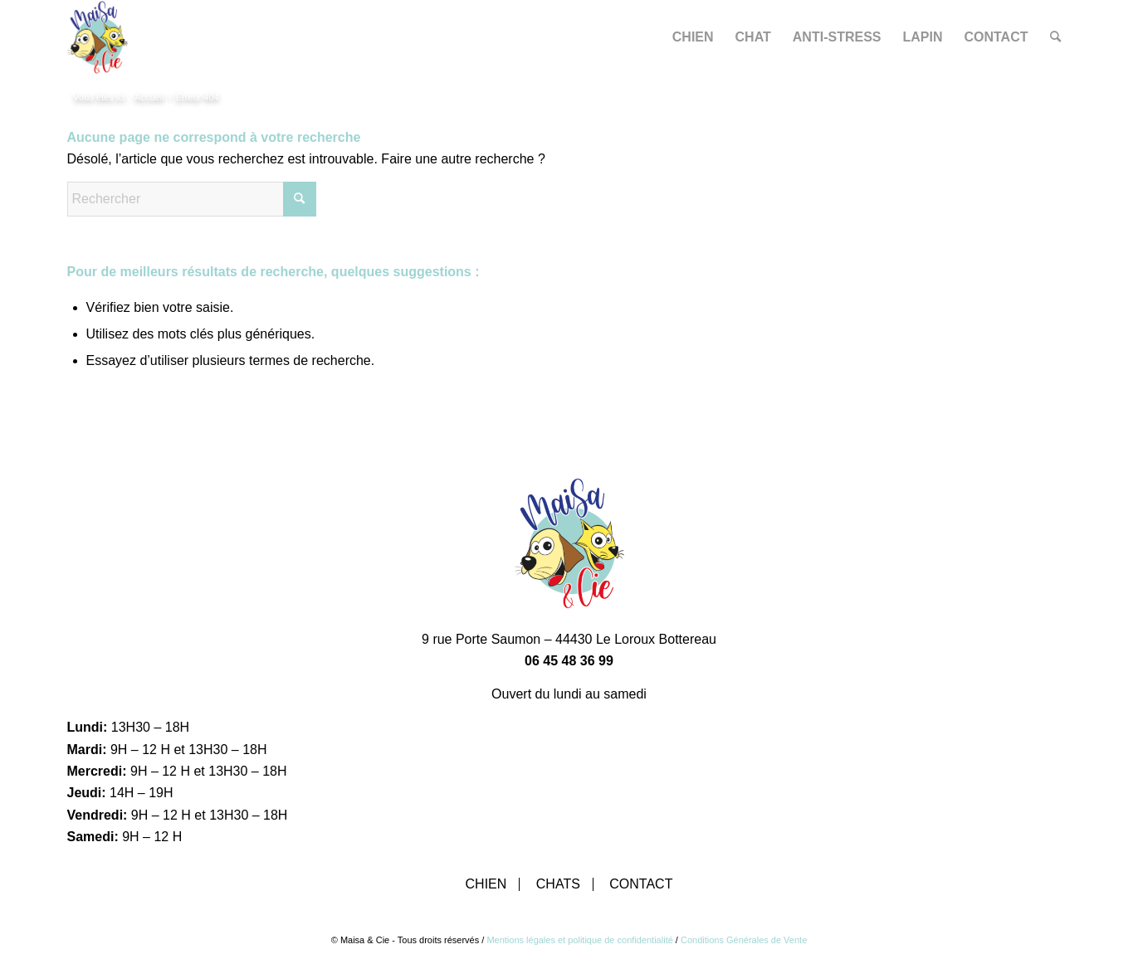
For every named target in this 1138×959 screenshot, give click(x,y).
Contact (640, 884)
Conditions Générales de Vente (744, 940)
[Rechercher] (1055, 37)
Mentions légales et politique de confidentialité (579, 940)
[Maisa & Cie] (97, 37)
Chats (558, 884)
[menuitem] (693, 37)
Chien (486, 884)
